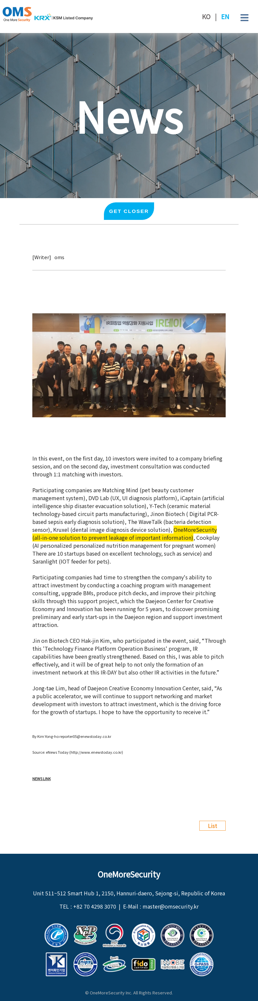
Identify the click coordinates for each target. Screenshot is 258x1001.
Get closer (129, 211)
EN (225, 16)
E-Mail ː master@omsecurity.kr (161, 906)
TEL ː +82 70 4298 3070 (87, 906)
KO (206, 16)
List (212, 826)
